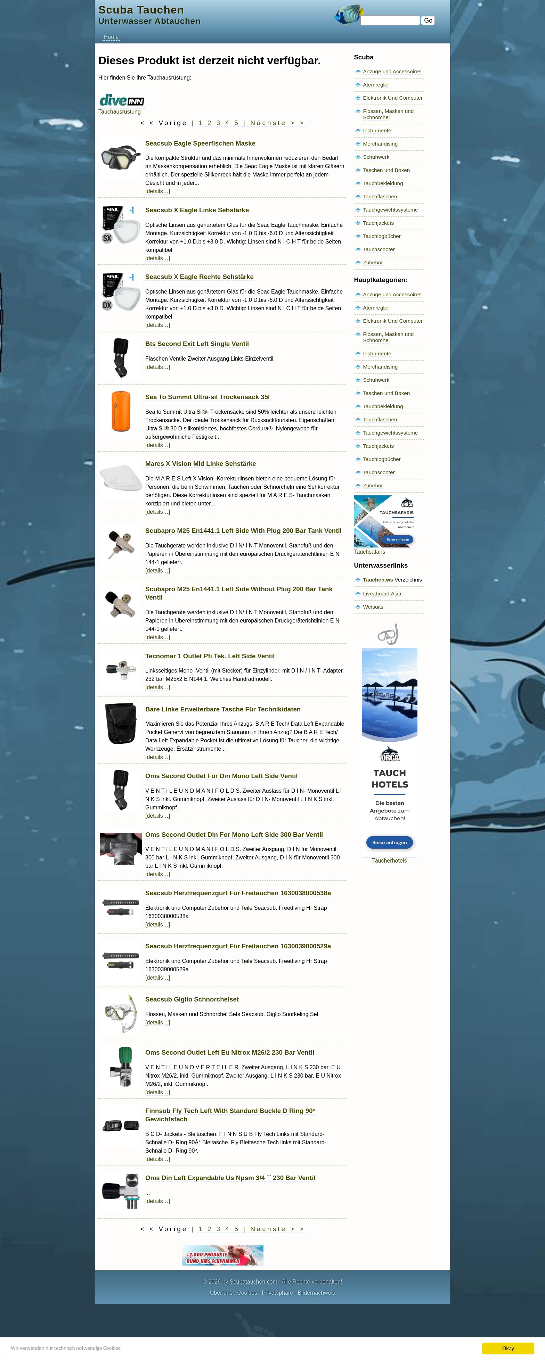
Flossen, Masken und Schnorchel (388, 114)
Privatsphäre (277, 1293)
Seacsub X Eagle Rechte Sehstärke (199, 276)
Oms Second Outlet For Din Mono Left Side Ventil (221, 776)
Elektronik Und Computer (393, 98)
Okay (508, 1348)
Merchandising (380, 144)
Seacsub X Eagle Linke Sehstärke (197, 210)
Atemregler (376, 85)
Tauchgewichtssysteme (390, 210)
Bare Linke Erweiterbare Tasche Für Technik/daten (223, 709)
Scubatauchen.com (253, 1282)
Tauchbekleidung (383, 183)
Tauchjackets (378, 223)
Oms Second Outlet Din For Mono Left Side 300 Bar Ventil (234, 834)
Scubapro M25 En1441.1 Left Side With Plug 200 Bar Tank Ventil (243, 530)
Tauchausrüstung (121, 108)
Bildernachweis (316, 1293)
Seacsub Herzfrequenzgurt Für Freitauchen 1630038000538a (238, 893)
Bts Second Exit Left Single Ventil (197, 343)
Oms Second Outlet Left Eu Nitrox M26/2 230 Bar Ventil (229, 1052)
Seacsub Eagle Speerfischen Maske (200, 143)
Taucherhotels (389, 857)
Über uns (221, 1293)
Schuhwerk (376, 157)
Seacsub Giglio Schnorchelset (192, 999)
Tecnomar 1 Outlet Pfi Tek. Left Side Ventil (210, 656)
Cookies (247, 1293)
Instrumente (377, 130)
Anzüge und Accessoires (392, 71)
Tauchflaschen (380, 196)
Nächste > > (277, 122)
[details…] (157, 191)
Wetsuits (373, 607)
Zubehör (373, 262)
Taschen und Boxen (386, 170)
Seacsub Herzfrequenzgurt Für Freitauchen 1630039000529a (238, 946)
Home (111, 37)
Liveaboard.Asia (382, 593)
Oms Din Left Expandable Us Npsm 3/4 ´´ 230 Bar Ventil (230, 1177)
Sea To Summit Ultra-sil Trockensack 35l (207, 397)
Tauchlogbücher (381, 236)
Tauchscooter (378, 249)
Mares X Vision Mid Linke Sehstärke (200, 463)
